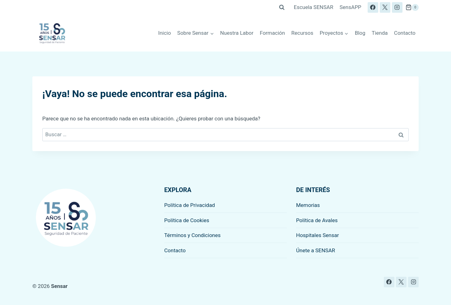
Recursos (302, 33)
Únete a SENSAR (315, 250)
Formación (272, 33)
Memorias (308, 205)
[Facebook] (373, 7)
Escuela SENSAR (313, 7)
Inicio (164, 33)
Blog (360, 33)
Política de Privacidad (189, 205)
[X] (385, 7)
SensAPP (350, 7)
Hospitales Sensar (317, 235)
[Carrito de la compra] (412, 7)
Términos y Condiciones (192, 235)
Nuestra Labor (236, 33)
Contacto (405, 33)
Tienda (380, 33)
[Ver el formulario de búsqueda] (281, 7)
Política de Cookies (186, 220)
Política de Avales (317, 220)
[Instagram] (397, 7)
